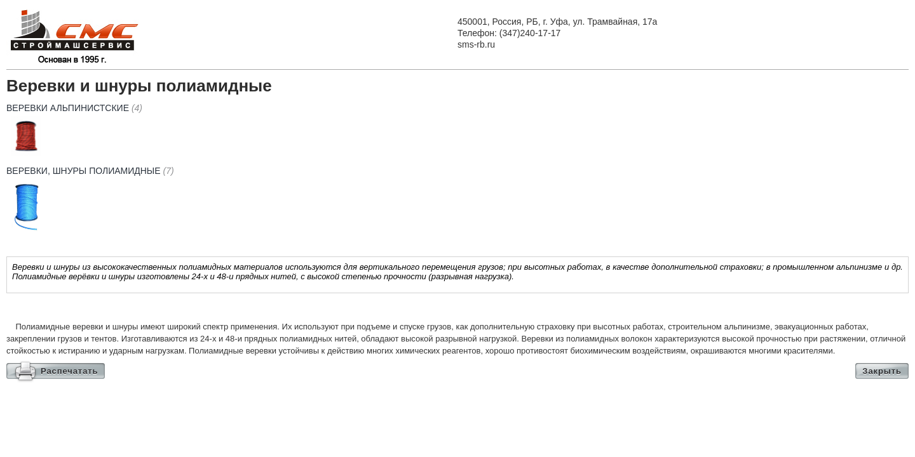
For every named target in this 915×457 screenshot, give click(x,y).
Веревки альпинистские (74, 108)
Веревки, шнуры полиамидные (90, 171)
